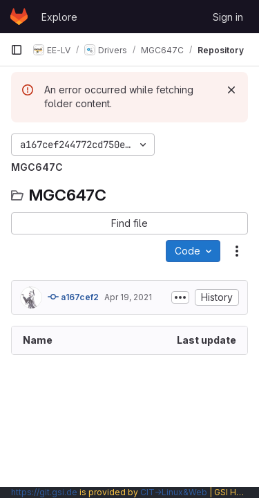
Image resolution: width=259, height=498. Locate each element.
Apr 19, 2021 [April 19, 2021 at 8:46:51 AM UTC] (128, 297)
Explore (59, 17)
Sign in (228, 17)
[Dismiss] (231, 90)
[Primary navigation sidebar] (17, 50)
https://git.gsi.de (44, 492)
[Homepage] (19, 17)
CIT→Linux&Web (173, 492)
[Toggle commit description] (180, 297)
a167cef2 (73, 296)
